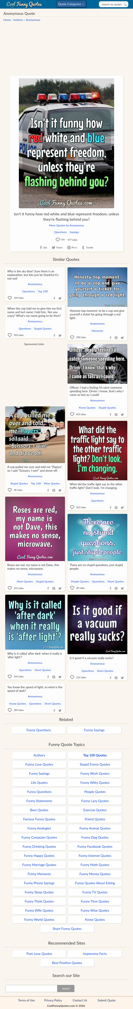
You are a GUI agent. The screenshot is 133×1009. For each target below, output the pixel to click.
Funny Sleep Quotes (39, 892)
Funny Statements (39, 801)
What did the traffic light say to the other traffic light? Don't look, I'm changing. (96, 486)
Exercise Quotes (95, 810)
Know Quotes (87, 407)
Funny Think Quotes (39, 901)
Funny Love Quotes (39, 764)
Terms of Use (26, 1000)
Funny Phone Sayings (39, 883)
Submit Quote (107, 1000)
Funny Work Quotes (94, 773)
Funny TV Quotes (95, 892)
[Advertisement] (66, 47)
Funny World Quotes (39, 919)
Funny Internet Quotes (95, 856)
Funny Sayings (94, 730)
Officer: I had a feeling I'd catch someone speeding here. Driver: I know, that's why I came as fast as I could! (96, 391)
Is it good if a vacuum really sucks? (92, 658)
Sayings (74, 232)
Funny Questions (38, 730)
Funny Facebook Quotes (95, 846)
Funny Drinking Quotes (39, 846)
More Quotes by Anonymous (66, 225)
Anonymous (33, 19)
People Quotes (80, 581)
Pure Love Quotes (39, 954)
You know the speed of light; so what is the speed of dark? (34, 689)
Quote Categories (71, 4)
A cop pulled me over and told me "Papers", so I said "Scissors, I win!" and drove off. (35, 468)
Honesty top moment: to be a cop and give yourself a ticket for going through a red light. (97, 314)
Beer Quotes (39, 810)
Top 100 (43, 291)
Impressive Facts (95, 954)
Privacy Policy (53, 1000)
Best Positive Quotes (67, 963)
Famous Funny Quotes (39, 819)
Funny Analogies (39, 828)
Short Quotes (25, 581)
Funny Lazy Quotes (95, 801)
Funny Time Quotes (95, 901)
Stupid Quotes (42, 328)
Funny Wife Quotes (39, 910)
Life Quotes (39, 783)
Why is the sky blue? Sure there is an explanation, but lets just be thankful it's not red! (33, 274)
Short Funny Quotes (67, 929)
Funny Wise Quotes (95, 910)
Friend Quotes (95, 819)
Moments (97, 330)
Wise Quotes (52, 483)
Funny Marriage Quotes (39, 865)
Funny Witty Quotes (94, 783)
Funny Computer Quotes (39, 837)
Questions (60, 232)
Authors (18, 19)
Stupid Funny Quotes (95, 764)
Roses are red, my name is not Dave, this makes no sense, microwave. (33, 566)
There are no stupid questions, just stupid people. (96, 566)
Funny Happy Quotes (39, 856)
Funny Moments (39, 874)
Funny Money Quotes (94, 874)
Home (7, 19)
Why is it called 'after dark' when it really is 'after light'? (34, 655)
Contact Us (80, 1000)
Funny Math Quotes (95, 865)
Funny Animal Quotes (94, 828)
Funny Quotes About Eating (95, 883)
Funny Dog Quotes (95, 837)
